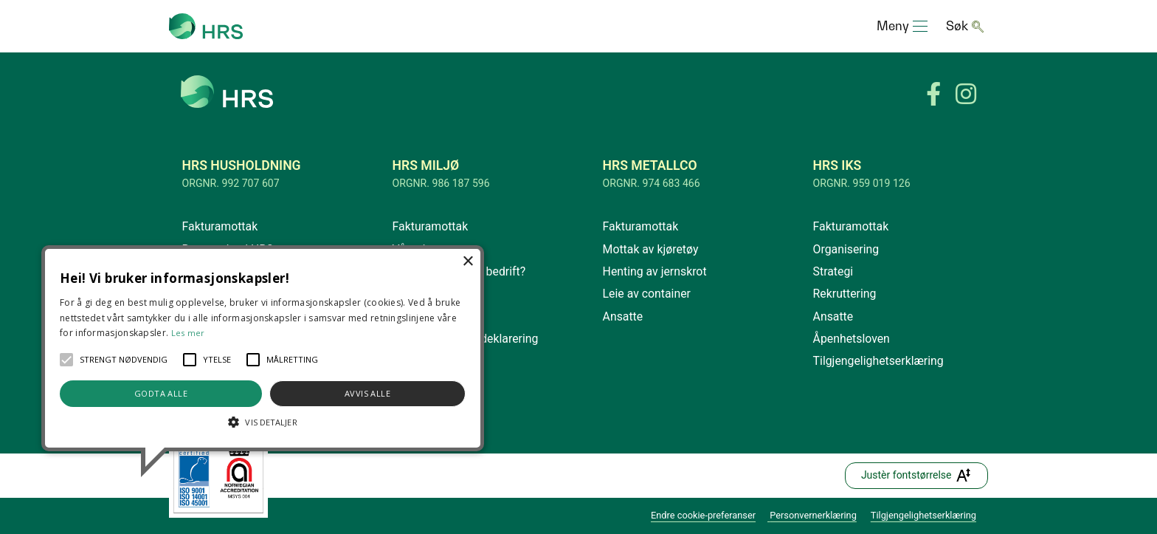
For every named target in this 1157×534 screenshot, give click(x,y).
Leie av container (647, 294)
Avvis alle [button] (367, 393)
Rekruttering (845, 294)
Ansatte (623, 316)
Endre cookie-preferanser (703, 515)
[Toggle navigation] (902, 26)
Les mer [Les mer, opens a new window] (188, 332)
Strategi (833, 271)
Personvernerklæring (813, 515)
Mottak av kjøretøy (651, 249)
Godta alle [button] (160, 393)
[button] (66, 359)
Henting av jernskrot (655, 271)
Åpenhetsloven (851, 339)
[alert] (262, 348)
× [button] (467, 261)
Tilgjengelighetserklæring (878, 361)
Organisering (846, 249)
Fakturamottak (220, 226)
